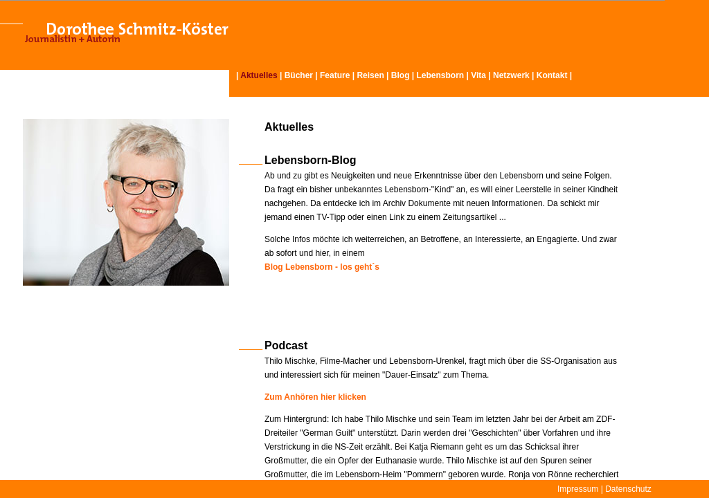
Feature (335, 75)
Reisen (370, 75)
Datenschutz (628, 489)
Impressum (577, 489)
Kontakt (552, 75)
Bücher (299, 75)
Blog (400, 75)
